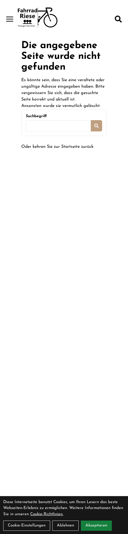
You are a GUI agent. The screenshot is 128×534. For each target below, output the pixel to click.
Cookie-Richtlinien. (46, 514)
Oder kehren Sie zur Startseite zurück (57, 147)
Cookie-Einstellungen (27, 526)
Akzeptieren (96, 526)
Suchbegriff (36, 116)
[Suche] (118, 19)
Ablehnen (65, 526)
